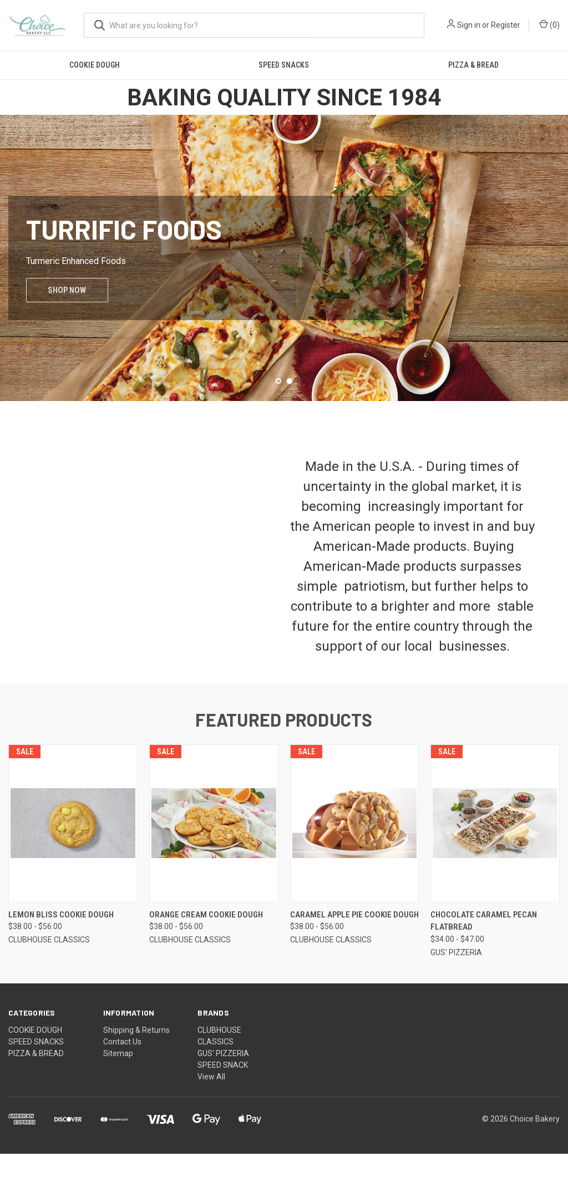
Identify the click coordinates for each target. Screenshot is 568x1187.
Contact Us (122, 1075)
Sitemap (118, 1086)
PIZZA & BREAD (473, 64)
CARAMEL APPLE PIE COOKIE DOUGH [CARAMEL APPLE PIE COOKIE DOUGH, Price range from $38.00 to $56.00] (354, 948)
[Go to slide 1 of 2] (278, 414)
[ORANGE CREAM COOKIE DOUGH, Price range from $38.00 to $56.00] (213, 857)
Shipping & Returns (136, 1063)
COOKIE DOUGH (94, 64)
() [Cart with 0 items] (549, 24)
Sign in (468, 25)
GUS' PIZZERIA (223, 1086)
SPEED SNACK (222, 1098)
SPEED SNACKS (283, 64)
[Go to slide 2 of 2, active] (289, 414)
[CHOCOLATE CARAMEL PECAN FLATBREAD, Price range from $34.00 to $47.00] (495, 857)
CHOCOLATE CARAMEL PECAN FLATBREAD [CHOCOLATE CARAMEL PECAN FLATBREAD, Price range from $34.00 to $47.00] (483, 954)
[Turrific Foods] (284, 274)
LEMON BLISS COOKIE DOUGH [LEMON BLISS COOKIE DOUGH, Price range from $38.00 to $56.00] (61, 948)
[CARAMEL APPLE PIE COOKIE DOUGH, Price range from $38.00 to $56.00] (354, 857)
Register (505, 25)
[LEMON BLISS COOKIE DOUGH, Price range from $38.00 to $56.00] (73, 857)
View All (211, 1109)
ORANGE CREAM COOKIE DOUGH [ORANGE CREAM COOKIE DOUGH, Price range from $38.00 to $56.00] (206, 948)
